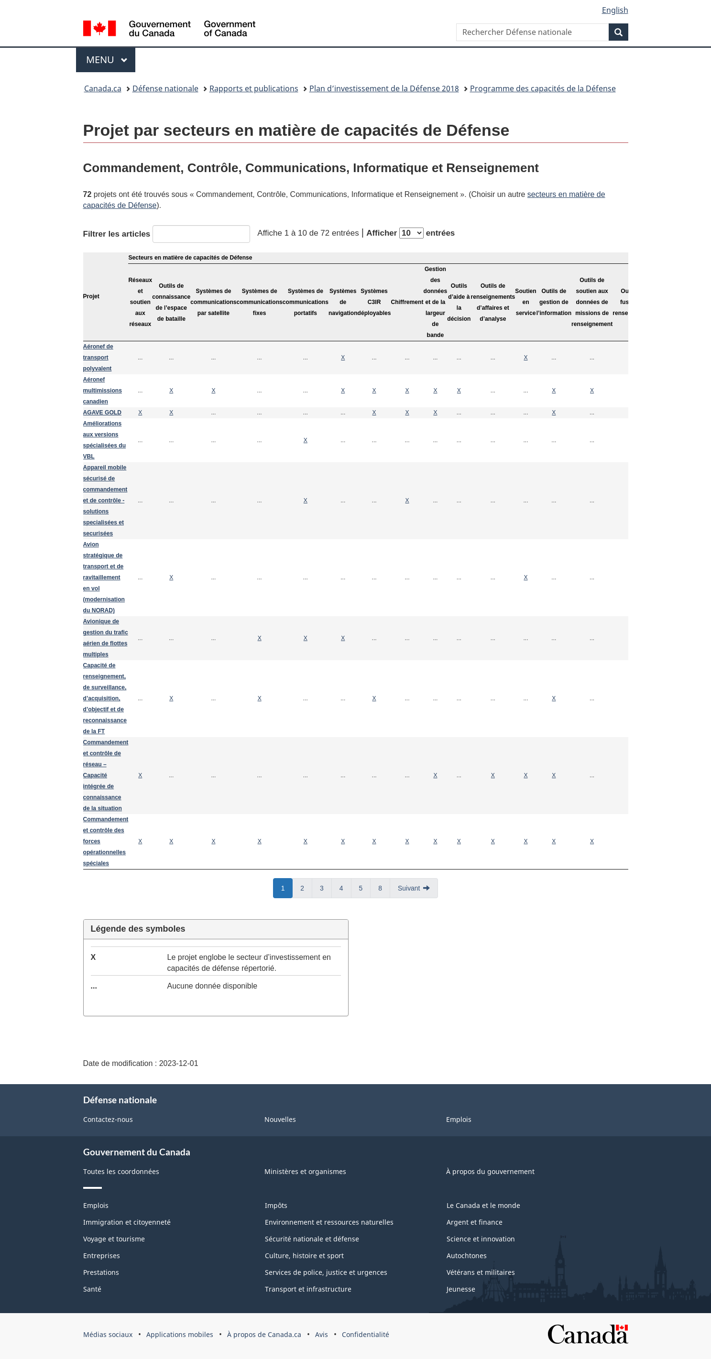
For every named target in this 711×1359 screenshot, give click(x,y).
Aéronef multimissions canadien (102, 390)
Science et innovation (481, 1238)
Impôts (276, 1205)
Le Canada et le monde (483, 1205)
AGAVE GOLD (102, 412)
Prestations (101, 1272)
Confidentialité (365, 1334)
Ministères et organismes (305, 1171)
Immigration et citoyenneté (127, 1222)
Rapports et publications (253, 88)
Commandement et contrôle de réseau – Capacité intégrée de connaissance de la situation (106, 775)
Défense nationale (165, 88)
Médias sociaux (107, 1334)
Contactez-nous (108, 1119)
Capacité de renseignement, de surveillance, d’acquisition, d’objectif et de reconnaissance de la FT (105, 698)
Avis (321, 1334)
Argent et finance (475, 1222)
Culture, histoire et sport (304, 1255)
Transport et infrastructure (308, 1289)
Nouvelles (280, 1119)
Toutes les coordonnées (121, 1171)
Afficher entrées (410, 233)
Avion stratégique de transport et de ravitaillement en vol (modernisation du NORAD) (104, 577)
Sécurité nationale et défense (312, 1238)
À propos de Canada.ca (264, 1334)
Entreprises (101, 1255)
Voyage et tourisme (114, 1238)
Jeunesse (461, 1289)
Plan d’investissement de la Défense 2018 (384, 88)
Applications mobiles (179, 1334)
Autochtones (467, 1255)
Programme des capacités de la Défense (543, 88)
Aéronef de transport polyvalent (98, 357)
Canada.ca (102, 88)
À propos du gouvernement (490, 1171)
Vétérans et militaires (481, 1272)
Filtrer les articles (167, 234)
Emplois (458, 1119)
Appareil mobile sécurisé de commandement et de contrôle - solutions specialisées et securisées (105, 500)
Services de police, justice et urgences (326, 1272)
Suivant (409, 888)
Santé (92, 1289)
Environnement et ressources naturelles (329, 1222)
